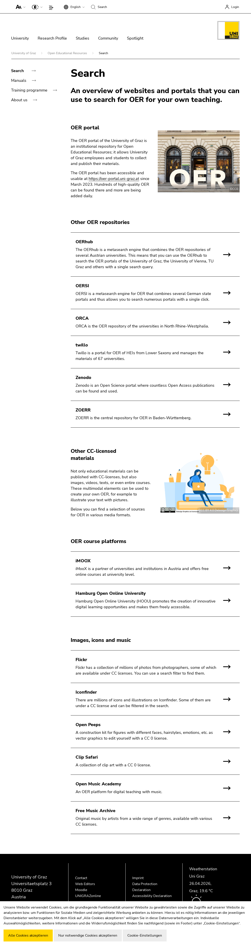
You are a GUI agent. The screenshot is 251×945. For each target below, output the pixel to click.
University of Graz (24, 53)
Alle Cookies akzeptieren (28, 935)
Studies (82, 38)
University (20, 38)
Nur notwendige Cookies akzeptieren (87, 935)
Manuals (19, 80)
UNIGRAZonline (88, 895)
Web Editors (85, 884)
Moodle (81, 890)
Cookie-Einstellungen (144, 935)
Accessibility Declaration (152, 895)
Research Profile (52, 38)
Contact (81, 878)
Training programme (30, 90)
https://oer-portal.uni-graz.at (114, 178)
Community (108, 38)
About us (20, 100)
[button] (20, 6)
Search (18, 70)
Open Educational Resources (68, 53)
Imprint (138, 878)
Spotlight (135, 38)
